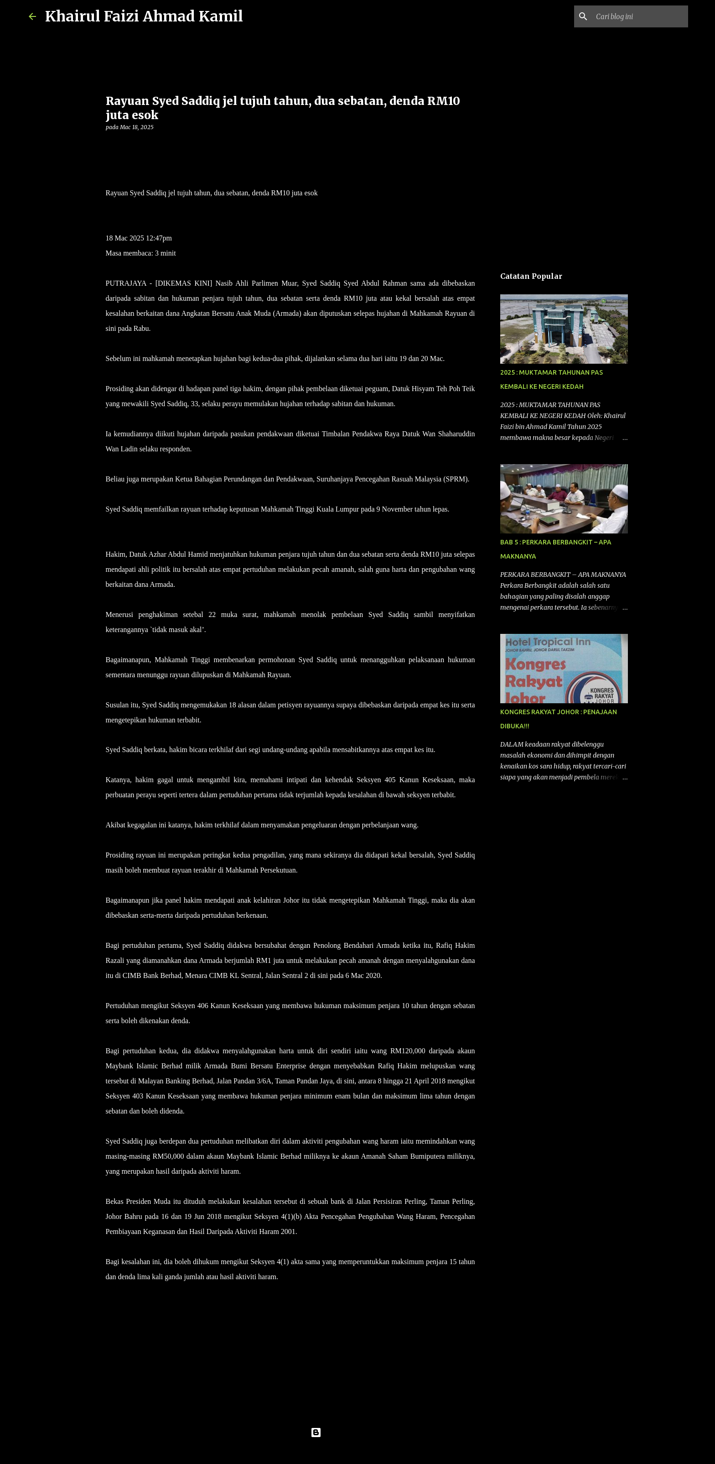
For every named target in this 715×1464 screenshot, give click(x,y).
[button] (111, 146)
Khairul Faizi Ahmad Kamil (144, 16)
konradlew (376, 1451)
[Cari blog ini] (640, 16)
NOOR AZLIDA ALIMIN (144, 208)
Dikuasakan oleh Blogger (358, 1432)
